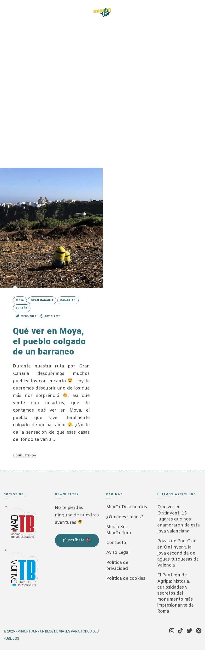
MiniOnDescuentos (126, 507)
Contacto (116, 543)
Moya (20, 300)
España (22, 308)
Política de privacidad (117, 566)
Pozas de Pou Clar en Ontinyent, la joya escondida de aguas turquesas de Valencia (178, 553)
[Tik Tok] (23, 9)
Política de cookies (125, 578)
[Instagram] (16, 9)
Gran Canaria (42, 300)
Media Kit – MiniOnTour (119, 530)
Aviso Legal (117, 552)
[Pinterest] (37, 9)
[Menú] (171, 10)
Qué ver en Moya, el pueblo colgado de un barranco (50, 341)
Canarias (68, 300)
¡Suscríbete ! (77, 540)
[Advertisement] (79, 580)
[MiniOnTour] (102, 13)
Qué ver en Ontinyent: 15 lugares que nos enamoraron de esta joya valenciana (178, 519)
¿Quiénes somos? (124, 517)
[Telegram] (44, 9)
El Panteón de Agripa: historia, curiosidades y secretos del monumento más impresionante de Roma (175, 593)
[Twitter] (30, 9)
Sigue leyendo (24, 455)
